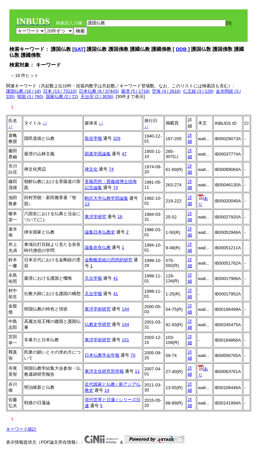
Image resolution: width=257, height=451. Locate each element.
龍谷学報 (93, 138)
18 (119, 216)
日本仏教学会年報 (102, 355)
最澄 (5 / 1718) (135, 91)
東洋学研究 (95, 216)
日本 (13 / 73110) (60, 91)
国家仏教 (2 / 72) (62, 96)
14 (106, 390)
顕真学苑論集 (98, 153)
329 (116, 138)
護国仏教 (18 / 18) (23, 91)
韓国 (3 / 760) (30, 96)
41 (115, 278)
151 (125, 339)
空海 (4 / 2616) (166, 91)
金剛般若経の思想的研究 (109, 259)
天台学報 (93, 278)
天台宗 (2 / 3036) (97, 96)
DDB (182, 49)
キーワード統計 (21, 429)
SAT (79, 49)
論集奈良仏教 (98, 247)
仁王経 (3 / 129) (198, 91)
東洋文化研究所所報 (104, 371)
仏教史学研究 (98, 324)
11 (137, 371)
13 (87, 203)
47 (124, 153)
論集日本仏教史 (100, 232)
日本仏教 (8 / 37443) (99, 91)
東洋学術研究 (98, 308)
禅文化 (91, 169)
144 (125, 308)
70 (133, 355)
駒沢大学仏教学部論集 (106, 198)
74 (111, 169)
